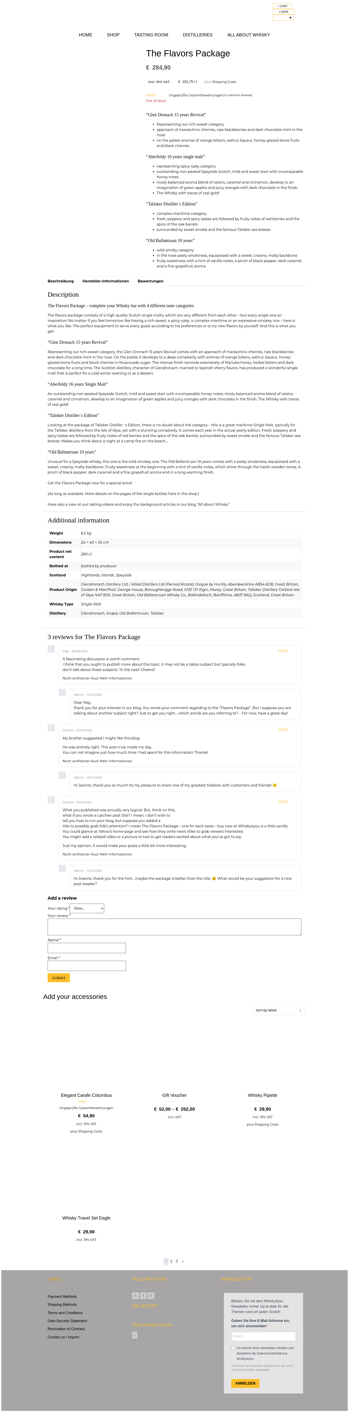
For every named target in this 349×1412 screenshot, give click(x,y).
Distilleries (198, 34)
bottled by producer (99, 566)
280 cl (86, 554)
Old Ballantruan (133, 613)
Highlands (90, 575)
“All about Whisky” (213, 504)
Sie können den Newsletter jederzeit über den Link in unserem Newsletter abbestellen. (262, 1367)
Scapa (112, 613)
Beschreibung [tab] (61, 281)
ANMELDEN (245, 1383)
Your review (59, 916)
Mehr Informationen (116, 678)
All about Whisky (248, 34)
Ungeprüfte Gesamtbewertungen (196, 95)
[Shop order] (278, 1010)
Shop (113, 34)
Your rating (59, 908)
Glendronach (93, 613)
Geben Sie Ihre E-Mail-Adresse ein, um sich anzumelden (260, 1323)
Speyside (124, 575)
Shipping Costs (224, 82)
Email (54, 958)
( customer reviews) (237, 95)
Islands (107, 575)
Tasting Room (151, 34)
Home (85, 34)
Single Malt (91, 604)
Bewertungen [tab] (151, 281)
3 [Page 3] (177, 1261)
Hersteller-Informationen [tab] (106, 281)
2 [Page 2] (171, 1261)
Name (54, 940)
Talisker (157, 613)
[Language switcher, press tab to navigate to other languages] (283, 17)
